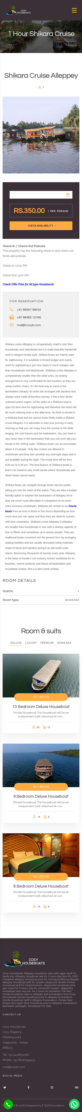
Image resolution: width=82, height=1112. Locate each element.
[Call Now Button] (8, 1104)
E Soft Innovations (53, 1105)
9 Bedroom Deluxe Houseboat (41, 796)
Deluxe (16, 642)
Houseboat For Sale (39, 1005)
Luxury (31, 642)
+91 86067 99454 (29, 309)
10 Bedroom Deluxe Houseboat (41, 707)
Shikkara (72, 600)
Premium (47, 642)
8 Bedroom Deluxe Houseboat (41, 886)
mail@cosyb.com (29, 325)
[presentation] (13, 134)
